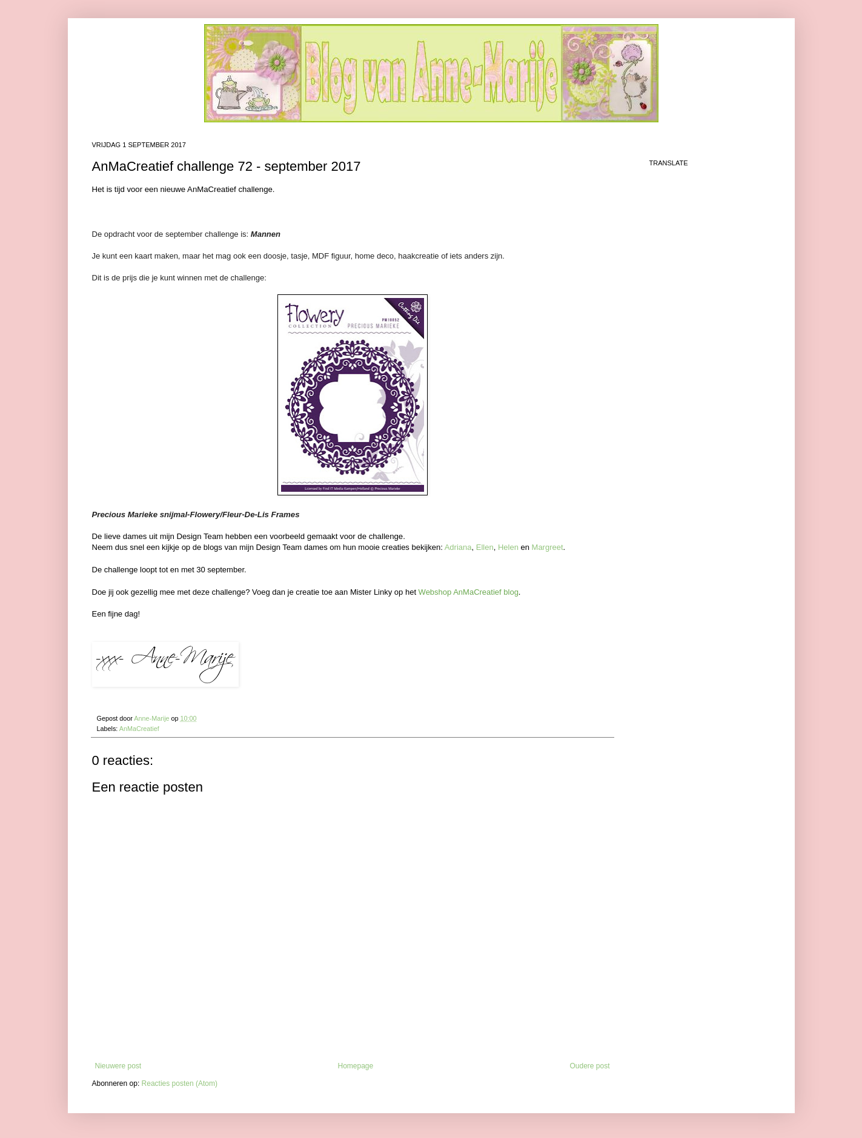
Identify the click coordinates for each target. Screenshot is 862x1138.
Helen (508, 547)
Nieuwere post (118, 1066)
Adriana (458, 547)
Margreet (547, 547)
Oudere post (589, 1066)
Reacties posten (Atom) (179, 1083)
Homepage (355, 1066)
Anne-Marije (152, 718)
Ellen (485, 547)
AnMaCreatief (139, 728)
